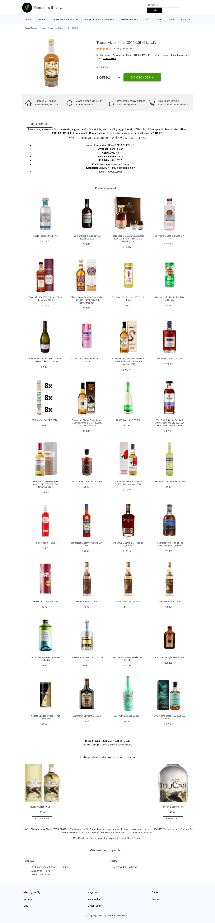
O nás (155, 892)
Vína (147, 19)
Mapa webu (94, 899)
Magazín (92, 892)
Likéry (159, 19)
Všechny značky (32, 892)
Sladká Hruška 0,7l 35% (169, 601)
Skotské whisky (129, 19)
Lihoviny (42, 19)
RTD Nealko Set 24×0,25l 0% (45, 420)
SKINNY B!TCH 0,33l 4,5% (45, 601)
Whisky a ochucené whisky (99, 19)
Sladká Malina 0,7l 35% (87, 601)
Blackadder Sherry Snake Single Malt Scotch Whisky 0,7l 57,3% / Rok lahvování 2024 (87, 423)
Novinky (28, 899)
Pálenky (185, 19)
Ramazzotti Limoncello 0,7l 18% (169, 481)
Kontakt (156, 899)
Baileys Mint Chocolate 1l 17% (128, 716)
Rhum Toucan (177, 55)
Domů (28, 19)
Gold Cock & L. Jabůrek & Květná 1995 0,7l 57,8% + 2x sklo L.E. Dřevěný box (128, 239)
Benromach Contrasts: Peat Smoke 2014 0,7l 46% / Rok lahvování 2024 (45, 484)
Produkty (34, 28)
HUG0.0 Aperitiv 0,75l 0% (128, 420)
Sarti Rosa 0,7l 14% (45, 543)
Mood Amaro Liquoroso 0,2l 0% (87, 481)
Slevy (26, 906)
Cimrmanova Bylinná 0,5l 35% (87, 716)
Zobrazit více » (109, 58)
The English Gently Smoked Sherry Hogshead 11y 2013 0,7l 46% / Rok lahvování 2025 (169, 423)
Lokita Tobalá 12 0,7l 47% (45, 236)
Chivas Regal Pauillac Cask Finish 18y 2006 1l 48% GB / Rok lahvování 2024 (87, 300)
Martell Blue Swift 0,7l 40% (169, 358)
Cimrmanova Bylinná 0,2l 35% (169, 657)
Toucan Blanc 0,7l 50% (173, 807)
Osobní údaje (95, 906)
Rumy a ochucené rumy (65, 19)
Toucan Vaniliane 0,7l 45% (42, 807)
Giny (172, 19)
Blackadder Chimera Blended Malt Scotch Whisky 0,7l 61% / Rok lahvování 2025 (128, 361)
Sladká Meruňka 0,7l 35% (128, 601)
